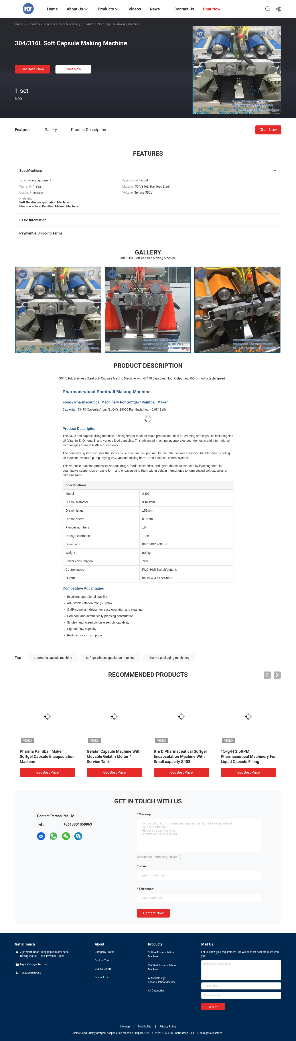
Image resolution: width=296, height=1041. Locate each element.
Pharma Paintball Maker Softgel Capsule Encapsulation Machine (47, 756)
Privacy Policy (168, 1026)
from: (143, 866)
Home (19, 24)
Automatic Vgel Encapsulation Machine (162, 980)
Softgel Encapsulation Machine (161, 954)
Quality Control (103, 968)
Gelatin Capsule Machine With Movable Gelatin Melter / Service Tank (113, 756)
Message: (145, 814)
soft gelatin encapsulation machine (110, 658)
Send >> (213, 1006)
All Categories (156, 990)
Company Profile (104, 952)
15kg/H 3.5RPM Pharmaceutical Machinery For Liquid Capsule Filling (248, 756)
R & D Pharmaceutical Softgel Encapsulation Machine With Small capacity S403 (180, 756)
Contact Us (101, 977)
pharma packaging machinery (169, 658)
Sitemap (125, 1026)
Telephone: (146, 889)
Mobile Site (144, 1026)
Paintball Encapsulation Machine (162, 967)
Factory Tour (102, 960)
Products (34, 24)
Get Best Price (33, 69)
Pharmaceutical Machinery (61, 24)
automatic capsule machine (53, 658)
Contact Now (153, 913)
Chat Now (73, 69)
